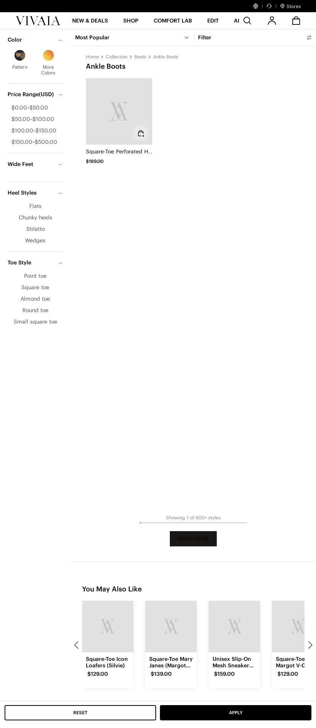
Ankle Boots (165, 57)
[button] (90, 23)
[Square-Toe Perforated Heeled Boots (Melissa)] (119, 111)
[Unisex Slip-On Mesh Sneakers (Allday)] (234, 626)
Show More (193, 538)
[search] (247, 20)
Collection (116, 57)
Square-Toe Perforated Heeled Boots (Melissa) (144, 151)
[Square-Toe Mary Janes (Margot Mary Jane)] (171, 626)
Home (92, 57)
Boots (140, 57)
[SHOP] (131, 23)
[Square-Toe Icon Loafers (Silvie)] (107, 626)
